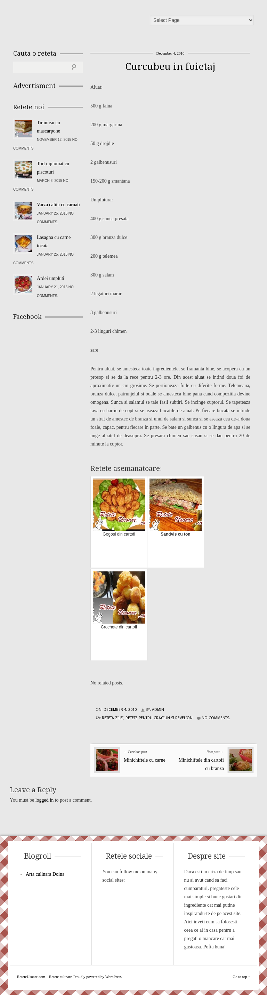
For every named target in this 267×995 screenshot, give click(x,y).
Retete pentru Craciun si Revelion (159, 718)
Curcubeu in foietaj (170, 66)
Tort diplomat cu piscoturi (53, 168)
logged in (44, 800)
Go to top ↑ (241, 976)
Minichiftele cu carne (144, 760)
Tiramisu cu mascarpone (48, 127)
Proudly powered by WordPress (97, 976)
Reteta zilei (112, 718)
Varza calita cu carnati (58, 204)
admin (158, 709)
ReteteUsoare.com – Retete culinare (63, 21)
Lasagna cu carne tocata (54, 241)
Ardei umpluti (50, 278)
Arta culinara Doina (45, 874)
